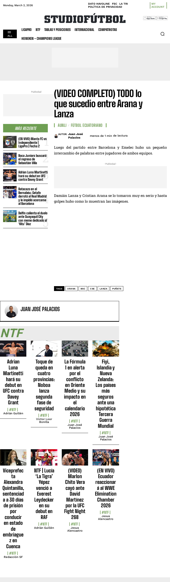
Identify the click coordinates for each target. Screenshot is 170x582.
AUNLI (62, 125)
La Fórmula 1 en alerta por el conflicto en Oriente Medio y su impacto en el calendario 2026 (75, 388)
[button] (162, 33)
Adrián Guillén (13, 413)
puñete (116, 288)
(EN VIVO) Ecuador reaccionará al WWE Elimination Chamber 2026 (105, 488)
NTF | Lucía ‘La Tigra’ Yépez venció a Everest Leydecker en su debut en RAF (44, 494)
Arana (71, 288)
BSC (83, 288)
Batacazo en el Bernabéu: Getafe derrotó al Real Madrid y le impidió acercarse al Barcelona (32, 196)
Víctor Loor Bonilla (44, 420)
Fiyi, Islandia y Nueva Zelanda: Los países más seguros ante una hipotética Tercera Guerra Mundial (106, 394)
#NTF (12, 409)
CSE (92, 288)
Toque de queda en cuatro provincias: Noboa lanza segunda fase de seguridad (44, 385)
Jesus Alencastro (75, 529)
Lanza (104, 288)
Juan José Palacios (75, 135)
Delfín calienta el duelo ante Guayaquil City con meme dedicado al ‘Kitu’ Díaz (32, 218)
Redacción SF (13, 557)
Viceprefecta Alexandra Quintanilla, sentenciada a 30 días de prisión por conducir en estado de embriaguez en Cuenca (13, 508)
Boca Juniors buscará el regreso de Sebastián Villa (32, 159)
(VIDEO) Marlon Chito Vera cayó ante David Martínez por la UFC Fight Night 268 (74, 494)
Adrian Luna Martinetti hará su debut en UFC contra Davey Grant (33, 175)
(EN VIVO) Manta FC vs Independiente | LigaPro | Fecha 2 (32, 142)
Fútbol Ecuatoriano (87, 125)
